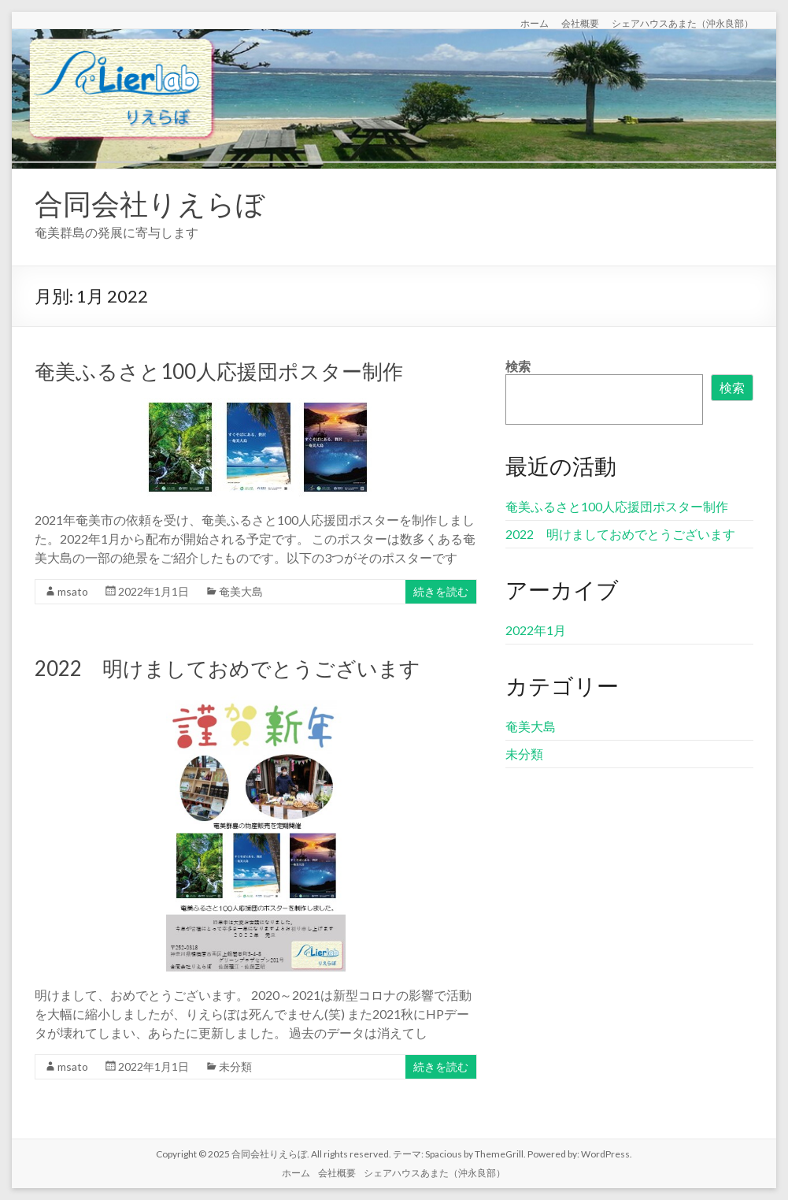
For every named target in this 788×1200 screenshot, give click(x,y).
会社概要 (580, 22)
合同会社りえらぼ (150, 203)
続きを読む (440, 591)
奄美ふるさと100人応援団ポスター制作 (219, 371)
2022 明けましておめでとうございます (227, 668)
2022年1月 (535, 629)
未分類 (235, 1066)
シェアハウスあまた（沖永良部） (682, 22)
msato (72, 591)
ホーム (534, 22)
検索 (518, 366)
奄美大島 (241, 591)
